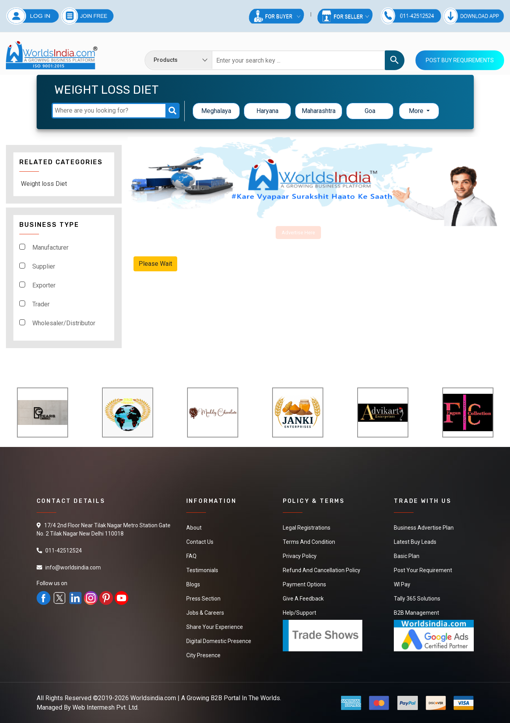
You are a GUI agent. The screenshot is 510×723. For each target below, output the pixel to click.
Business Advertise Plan (424, 528)
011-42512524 (63, 550)
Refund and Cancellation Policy (321, 570)
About (194, 528)
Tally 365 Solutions (417, 598)
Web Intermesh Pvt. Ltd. (105, 707)
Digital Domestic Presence (218, 641)
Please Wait (155, 263)
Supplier (43, 266)
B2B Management (416, 613)
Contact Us (199, 542)
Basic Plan (406, 556)
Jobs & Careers (205, 613)
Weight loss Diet (44, 183)
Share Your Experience (214, 627)
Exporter (44, 285)
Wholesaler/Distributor (63, 323)
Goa (370, 111)
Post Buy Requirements (460, 60)
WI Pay (402, 584)
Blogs (193, 584)
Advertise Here (298, 232)
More (417, 111)
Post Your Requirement (423, 570)
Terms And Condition (309, 542)
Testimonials (202, 570)
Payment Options (304, 584)
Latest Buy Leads (415, 542)
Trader (41, 304)
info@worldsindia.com (73, 567)
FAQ (191, 556)
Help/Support (299, 613)
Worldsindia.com (153, 698)
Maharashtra (319, 111)
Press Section (203, 598)
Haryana (267, 111)
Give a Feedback (303, 598)
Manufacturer (50, 247)
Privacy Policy (300, 556)
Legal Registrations (306, 528)
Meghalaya (216, 111)
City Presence (203, 655)
